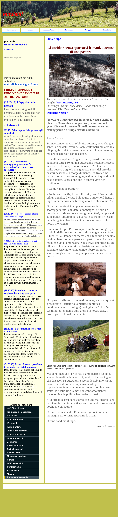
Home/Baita (11, 30)
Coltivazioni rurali (16, 434)
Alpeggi (88, 30)
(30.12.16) (9, 213)
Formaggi (12, 423)
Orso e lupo (54, 38)
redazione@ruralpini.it (15, 44)
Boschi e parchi (15, 438)
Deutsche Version (57, 112)
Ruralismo (69, 30)
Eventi (30, 30)
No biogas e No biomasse (19, 412)
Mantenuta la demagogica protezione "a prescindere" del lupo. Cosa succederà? (18, 165)
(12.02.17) (10, 161)
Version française (67, 102)
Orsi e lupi (12, 415)
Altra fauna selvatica (17, 431)
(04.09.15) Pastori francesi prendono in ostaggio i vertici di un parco (23, 365)
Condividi (8, 49)
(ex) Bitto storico (15, 408)
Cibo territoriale (15, 419)
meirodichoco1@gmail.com (21, 84)
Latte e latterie (14, 427)
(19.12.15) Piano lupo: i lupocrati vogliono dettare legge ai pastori (21, 291)
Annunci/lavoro (49, 30)
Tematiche (107, 30)
